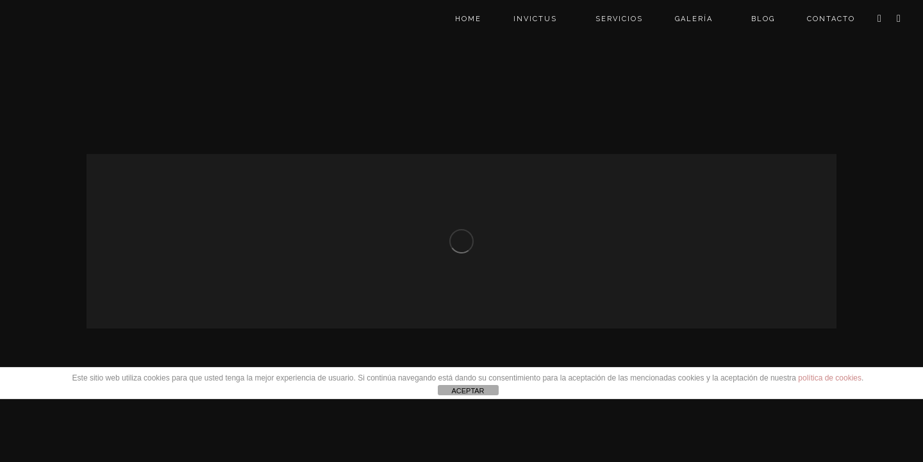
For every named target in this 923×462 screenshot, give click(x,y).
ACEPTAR (467, 391)
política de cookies (829, 377)
